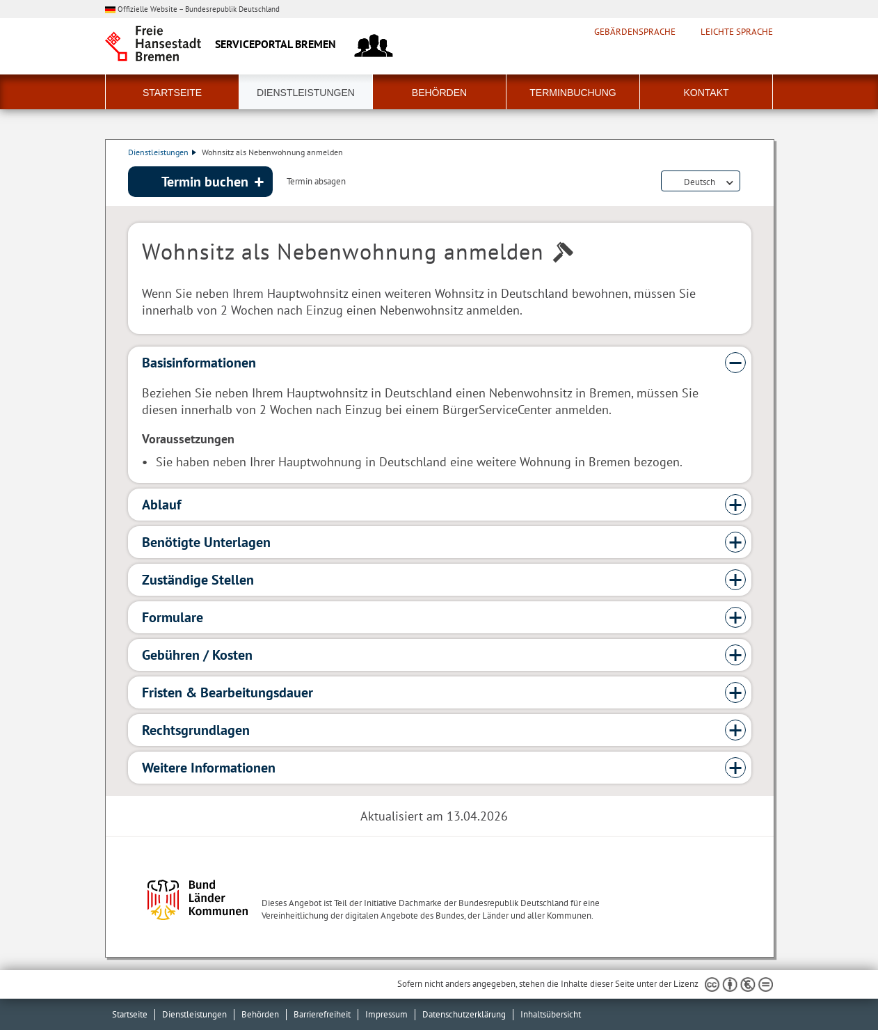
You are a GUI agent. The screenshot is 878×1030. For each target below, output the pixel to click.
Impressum (386, 1014)
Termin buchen (204, 182)
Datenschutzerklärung (464, 1014)
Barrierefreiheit (322, 1014)
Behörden (439, 92)
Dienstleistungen (306, 92)
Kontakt (705, 92)
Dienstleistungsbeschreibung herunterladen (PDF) (748, 182)
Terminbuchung (572, 92)
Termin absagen (316, 182)
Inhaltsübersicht (550, 1014)
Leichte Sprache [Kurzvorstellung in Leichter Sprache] (737, 32)
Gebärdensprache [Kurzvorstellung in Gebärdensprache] (635, 32)
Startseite (172, 92)
